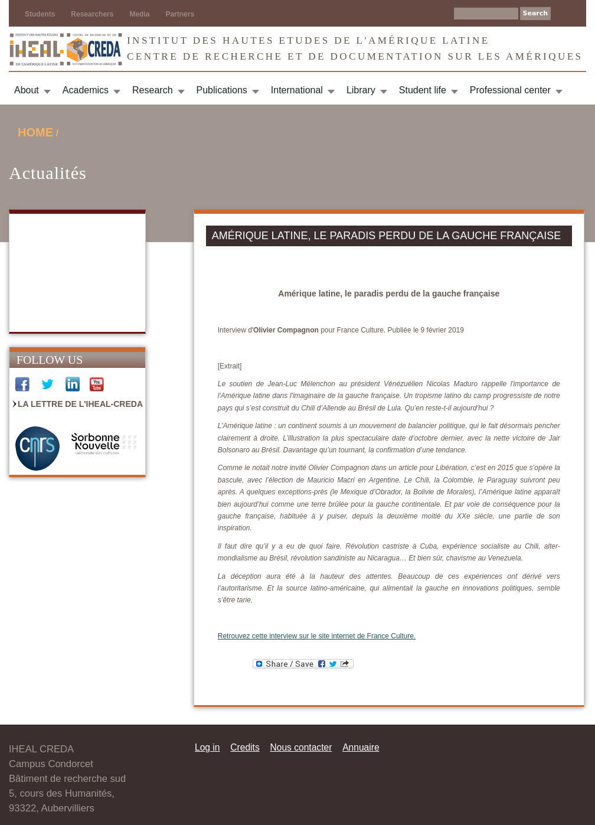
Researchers (92, 14)
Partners (179, 14)
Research (152, 90)
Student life (422, 90)
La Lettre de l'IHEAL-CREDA (80, 404)
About (26, 90)
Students (40, 14)
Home (35, 132)
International (297, 90)
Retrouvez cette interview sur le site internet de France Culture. (317, 636)
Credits (244, 747)
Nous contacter (301, 747)
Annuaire (360, 747)
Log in (207, 747)
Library (360, 90)
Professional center (510, 90)
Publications (222, 90)
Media (139, 14)
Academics (86, 90)
